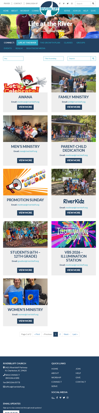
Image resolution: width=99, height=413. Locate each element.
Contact (18, 3)
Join (78, 368)
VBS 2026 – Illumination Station (74, 256)
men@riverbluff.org (28, 151)
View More (25, 106)
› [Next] (66, 334)
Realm (19, 48)
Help (85, 11)
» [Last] (75, 334)
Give (93, 11)
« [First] (37, 334)
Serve (67, 11)
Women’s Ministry (25, 309)
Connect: (9, 42)
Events (8, 48)
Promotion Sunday (25, 200)
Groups (80, 42)
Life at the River (27, 42)
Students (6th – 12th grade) (25, 254)
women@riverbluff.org (28, 314)
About (14, 11)
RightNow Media (35, 48)
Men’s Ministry (25, 146)
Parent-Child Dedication (73, 148)
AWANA (25, 97)
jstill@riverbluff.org (76, 101)
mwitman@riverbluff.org (28, 101)
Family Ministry (74, 97)
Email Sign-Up (32, 3)
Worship (24, 11)
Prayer (7, 3)
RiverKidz (73, 201)
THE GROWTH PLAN (50, 42)
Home (6, 11)
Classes (68, 42)
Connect (36, 11)
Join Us (77, 11)
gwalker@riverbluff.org (28, 261)
